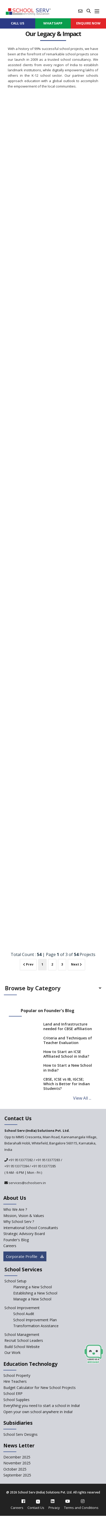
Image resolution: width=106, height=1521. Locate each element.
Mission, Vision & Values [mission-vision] (23, 1215)
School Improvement (22, 1307)
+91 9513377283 (48, 1160)
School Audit (23, 1313)
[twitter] (38, 1501)
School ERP (13, 1393)
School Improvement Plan (35, 1319)
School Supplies (16, 1399)
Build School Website (22, 1346)
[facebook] (23, 1501)
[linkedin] (52, 1501)
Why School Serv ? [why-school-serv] (18, 1221)
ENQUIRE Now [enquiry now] (88, 23)
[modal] (93, 1354)
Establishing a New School (35, 1293)
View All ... (82, 1098)
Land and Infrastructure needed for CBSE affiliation (67, 1026)
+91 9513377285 (44, 1166)
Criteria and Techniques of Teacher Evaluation (67, 1040)
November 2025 (17, 1463)
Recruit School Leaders (23, 1340)
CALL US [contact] (17, 23)
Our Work (12, 1352)
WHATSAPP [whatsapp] (52, 23)
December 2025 (16, 1457)
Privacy (54, 1507)
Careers (17, 1507)
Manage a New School (32, 1299)
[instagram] (82, 1501)
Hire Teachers (15, 1381)
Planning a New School (32, 1286)
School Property (16, 1375)
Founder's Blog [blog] (16, 1239)
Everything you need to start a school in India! (41, 1405)
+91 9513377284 (16, 1166)
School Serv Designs (20, 1434)
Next (76, 964)
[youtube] (67, 1501)
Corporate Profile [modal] (25, 1256)
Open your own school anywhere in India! (38, 1411)
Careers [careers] (9, 1245)
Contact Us (35, 1507)
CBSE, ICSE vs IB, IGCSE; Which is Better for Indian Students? (66, 1084)
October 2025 (14, 1469)
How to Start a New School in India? (67, 1067)
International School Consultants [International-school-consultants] (30, 1227)
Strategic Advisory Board (24, 1233)
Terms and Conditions (81, 1507)
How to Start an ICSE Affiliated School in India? (66, 1054)
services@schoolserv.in (27, 1182)
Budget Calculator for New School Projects (39, 1387)
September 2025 (17, 1475)
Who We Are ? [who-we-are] (15, 1209)
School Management (21, 1334)
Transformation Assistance (36, 1325)
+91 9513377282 (20, 1160)
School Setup (15, 1281)
